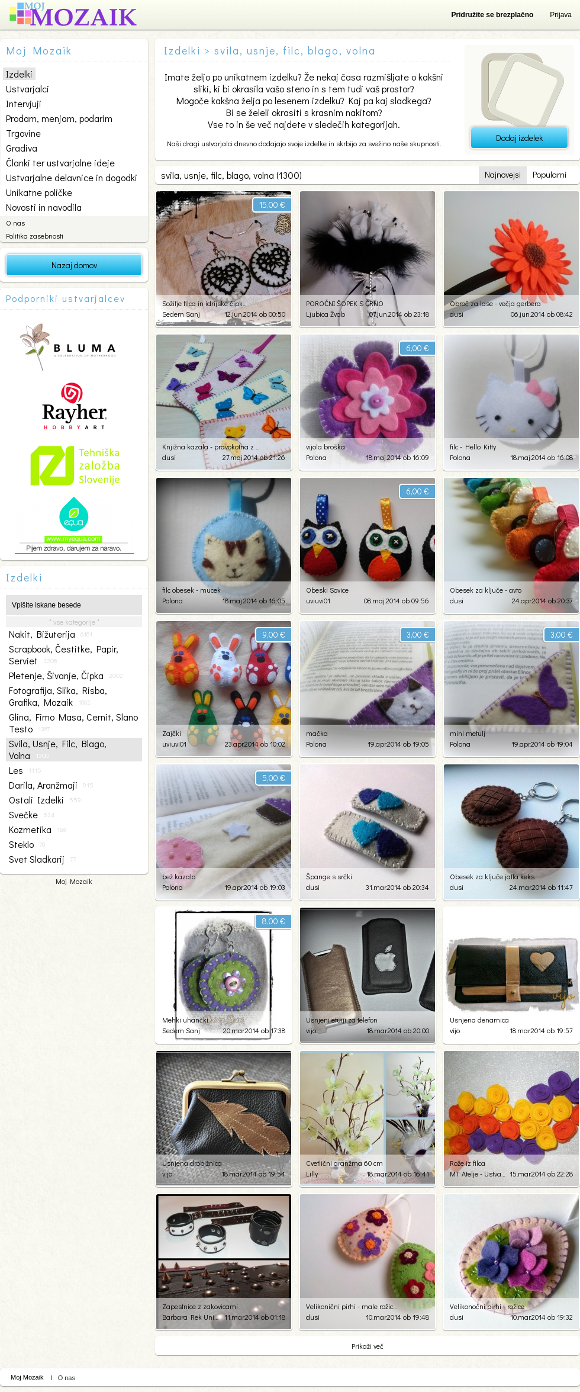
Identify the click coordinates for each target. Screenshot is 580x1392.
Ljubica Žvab (325, 314)
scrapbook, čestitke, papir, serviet (63, 655)
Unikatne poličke (39, 192)
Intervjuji (23, 103)
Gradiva (21, 148)
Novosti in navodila (44, 207)
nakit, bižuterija (50, 634)
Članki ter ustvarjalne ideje (60, 162)
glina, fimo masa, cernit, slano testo (73, 723)
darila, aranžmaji (51, 785)
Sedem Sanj (181, 314)
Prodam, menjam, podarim (59, 118)
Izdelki (19, 73)
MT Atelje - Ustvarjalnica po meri (478, 1173)
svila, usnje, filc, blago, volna (58, 749)
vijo (311, 1030)
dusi (456, 314)
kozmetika (37, 829)
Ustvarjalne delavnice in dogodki (71, 177)
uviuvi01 (318, 600)
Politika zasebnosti (34, 235)
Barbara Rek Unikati (190, 1317)
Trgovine (23, 133)
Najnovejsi (503, 174)
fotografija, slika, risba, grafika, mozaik (58, 696)
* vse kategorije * (74, 621)
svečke (31, 815)
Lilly (312, 1173)
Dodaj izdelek (519, 137)
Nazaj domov (74, 265)
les (25, 770)
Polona (316, 457)
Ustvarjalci (27, 88)
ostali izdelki (45, 800)
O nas (15, 222)
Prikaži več (368, 1345)
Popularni (549, 174)
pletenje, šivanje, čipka (66, 675)
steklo (27, 844)
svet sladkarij (42, 859)
